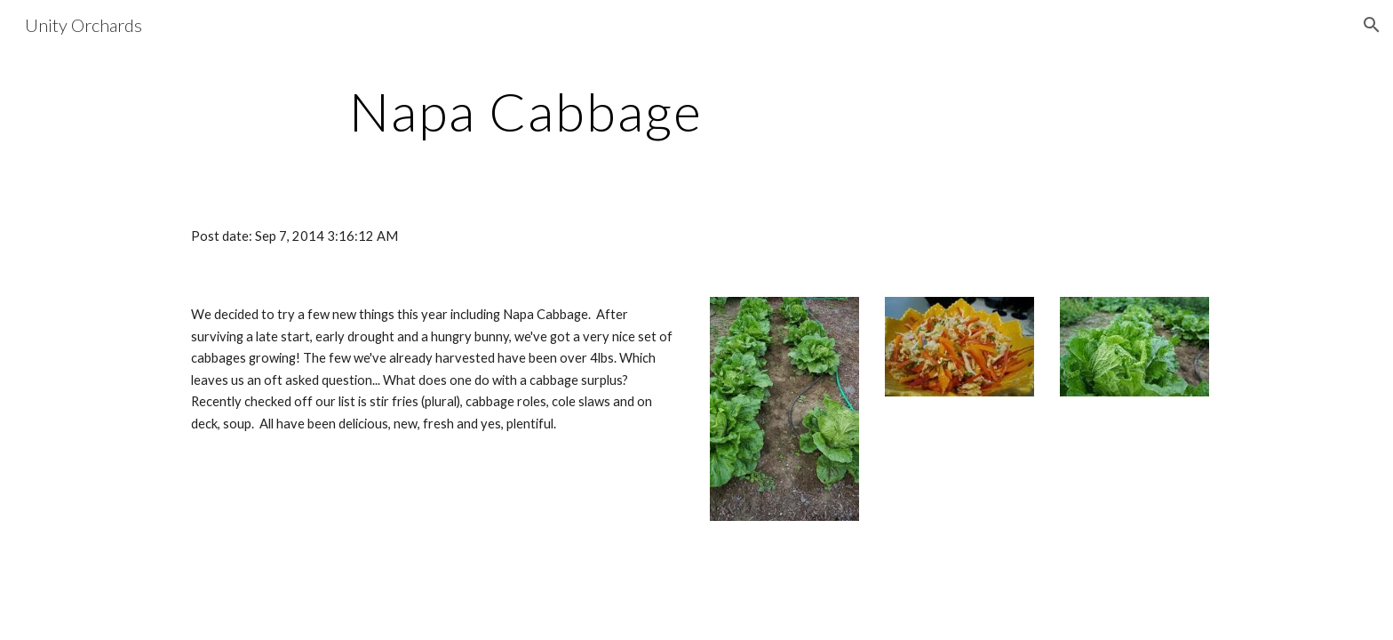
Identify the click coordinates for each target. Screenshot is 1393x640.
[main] (526, 111)
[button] (1371, 25)
